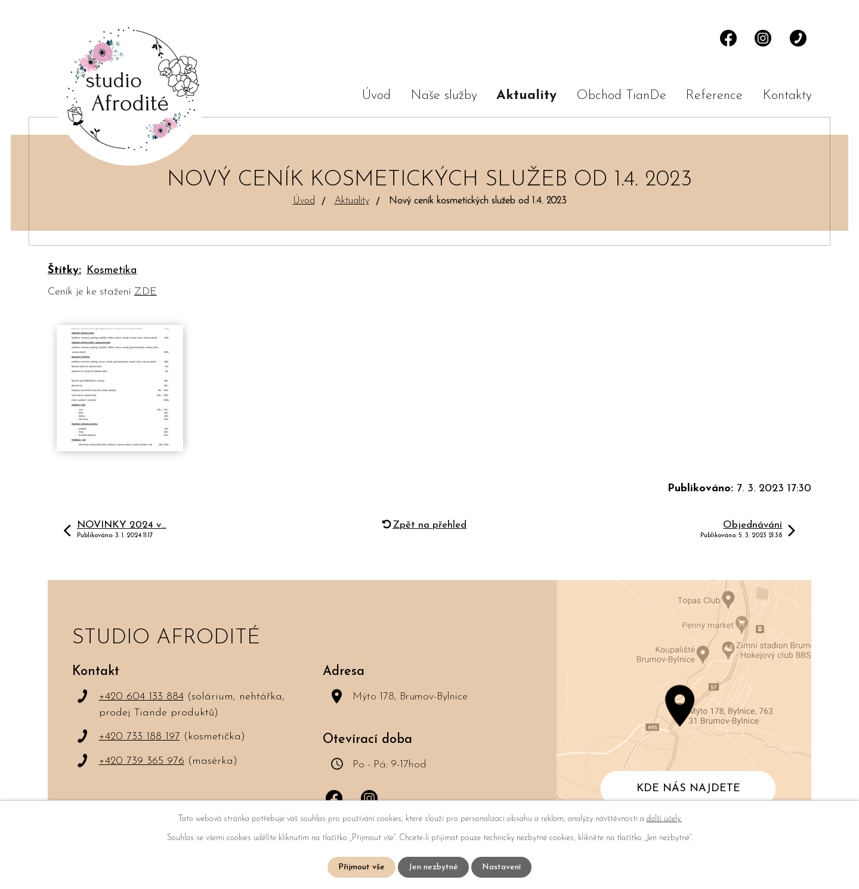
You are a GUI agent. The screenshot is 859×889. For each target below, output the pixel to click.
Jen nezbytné (433, 867)
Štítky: (64, 270)
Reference (714, 96)
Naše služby (443, 96)
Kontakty (787, 96)
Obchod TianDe (621, 96)
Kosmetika (111, 270)
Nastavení (501, 867)
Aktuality (526, 96)
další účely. (664, 818)
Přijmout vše (361, 867)
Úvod (376, 96)
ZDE (145, 292)
